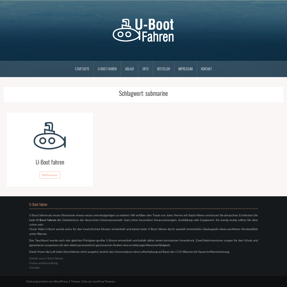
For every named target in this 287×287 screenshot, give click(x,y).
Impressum (185, 68)
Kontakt (206, 68)
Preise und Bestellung (43, 263)
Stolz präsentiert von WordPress (47, 281)
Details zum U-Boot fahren (46, 258)
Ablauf (129, 68)
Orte (146, 68)
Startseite (82, 68)
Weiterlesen (50, 175)
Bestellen (163, 68)
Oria (84, 281)
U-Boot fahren (107, 68)
